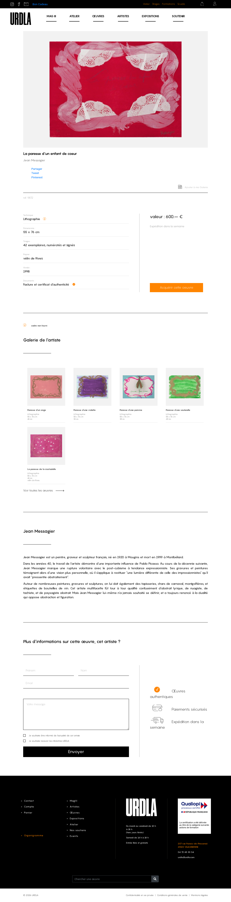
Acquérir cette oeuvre (176, 288)
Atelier (74, 16)
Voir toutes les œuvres (43, 490)
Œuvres (98, 16)
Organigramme (33, 835)
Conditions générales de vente (172, 895)
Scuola (181, 3)
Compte (29, 806)
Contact (29, 800)
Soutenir (178, 16)
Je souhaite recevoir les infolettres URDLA (49, 740)
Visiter (146, 3)
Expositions (150, 16)
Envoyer (76, 751)
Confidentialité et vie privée (140, 895)
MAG (51, 16)
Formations (168, 3)
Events (74, 836)
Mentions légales (199, 895)
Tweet (35, 173)
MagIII (73, 800)
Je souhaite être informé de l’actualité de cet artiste (54, 735)
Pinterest (37, 177)
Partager (36, 168)
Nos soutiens (78, 830)
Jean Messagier (39, 531)
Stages (156, 3)
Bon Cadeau (40, 4)
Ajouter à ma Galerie (193, 187)
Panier (28, 812)
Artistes (123, 16)
